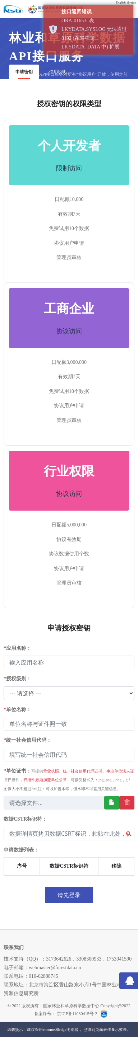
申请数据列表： (21, 850)
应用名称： (17, 648)
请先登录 (69, 895)
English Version (126, 2)
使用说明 (57, 71)
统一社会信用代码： (27, 740)
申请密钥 (24, 71)
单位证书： (69, 779)
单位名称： (17, 709)
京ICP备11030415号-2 (77, 1013)
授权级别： (17, 678)
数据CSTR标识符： (25, 819)
